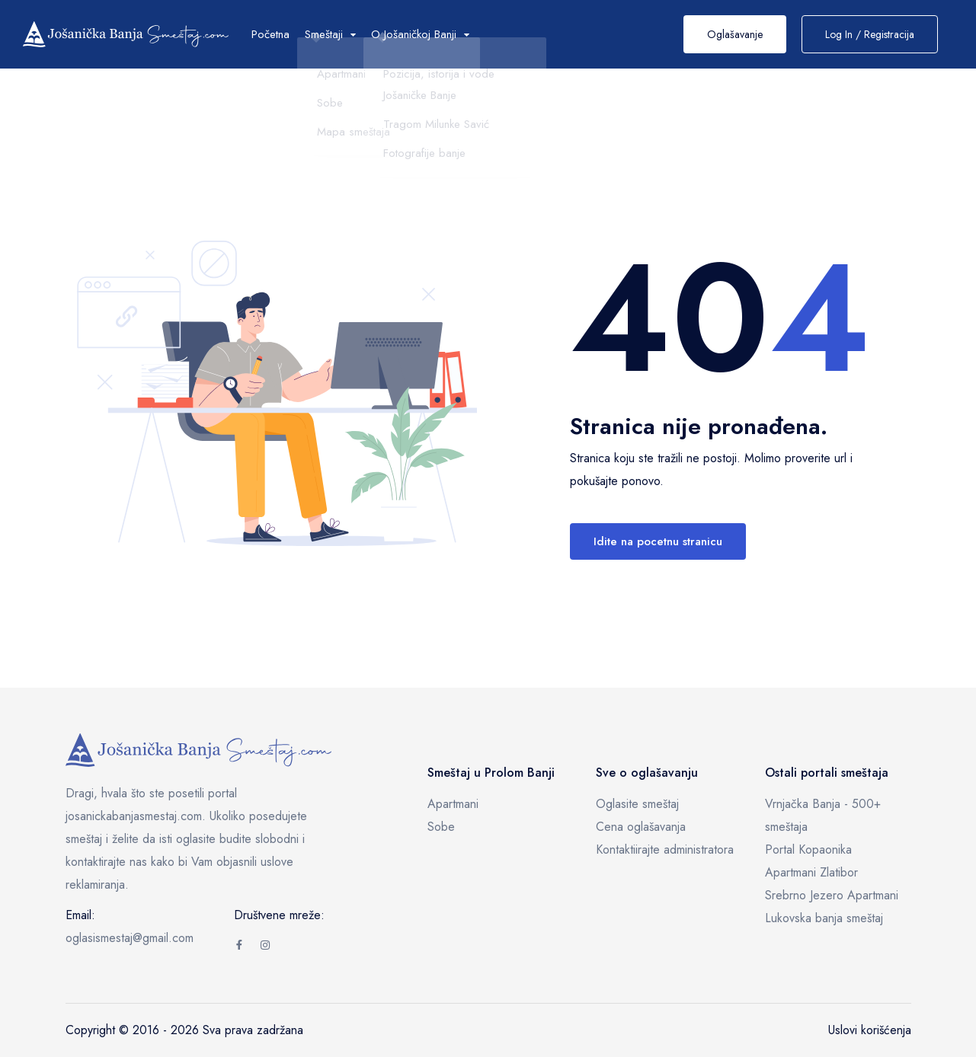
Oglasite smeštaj (637, 804)
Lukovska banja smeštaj (824, 918)
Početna (270, 34)
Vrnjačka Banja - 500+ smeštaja (823, 815)
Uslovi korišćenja (869, 1030)
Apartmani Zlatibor (811, 872)
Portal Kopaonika (808, 849)
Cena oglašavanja (641, 826)
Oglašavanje (735, 34)
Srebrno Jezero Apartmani (831, 895)
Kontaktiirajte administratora (665, 849)
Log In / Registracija (869, 34)
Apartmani (452, 804)
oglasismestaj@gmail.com (130, 938)
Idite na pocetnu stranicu (658, 541)
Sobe (441, 826)
